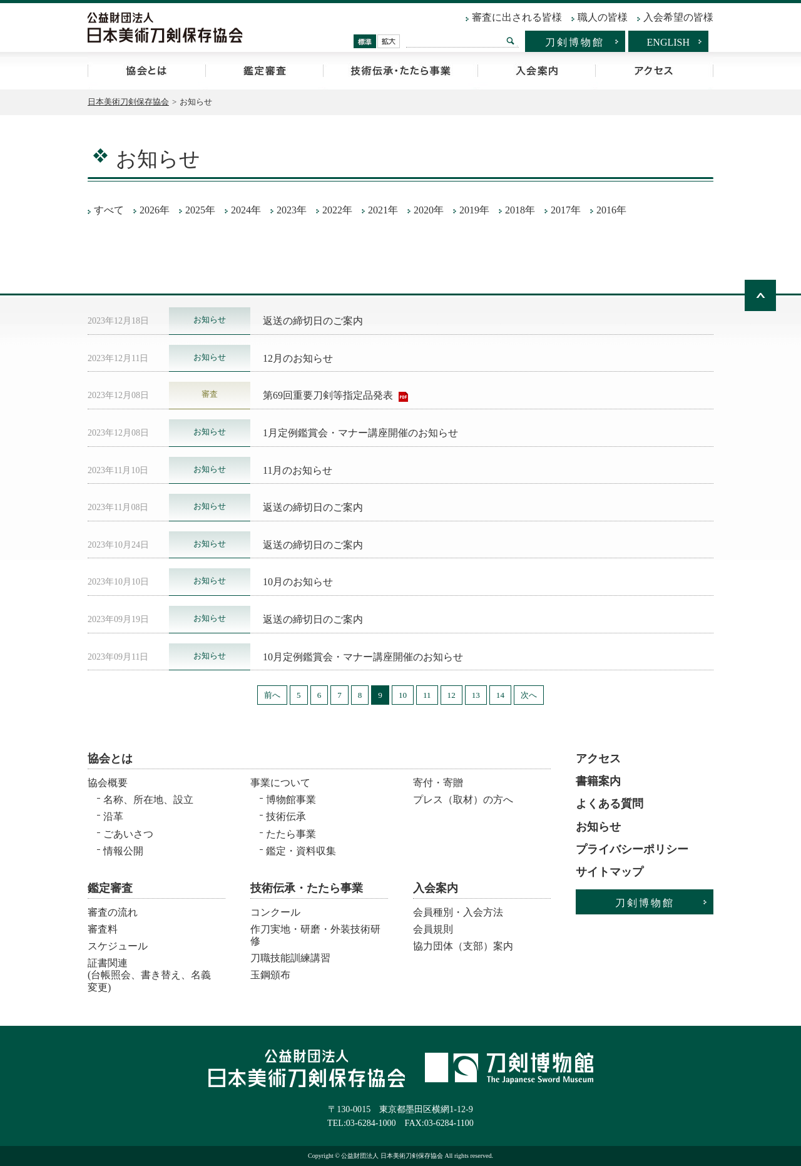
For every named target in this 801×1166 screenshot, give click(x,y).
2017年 (566, 210)
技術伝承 (286, 816)
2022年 (337, 210)
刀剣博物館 (575, 42)
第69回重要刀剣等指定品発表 (329, 395)
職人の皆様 (603, 17)
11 (427, 695)
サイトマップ (609, 872)
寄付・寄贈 (438, 782)
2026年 (155, 210)
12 (451, 695)
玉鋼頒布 (270, 974)
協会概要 (108, 782)
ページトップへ (760, 295)
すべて (109, 210)
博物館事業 (291, 799)
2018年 (520, 210)
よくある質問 (609, 803)
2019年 (474, 210)
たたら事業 (291, 834)
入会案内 (536, 70)
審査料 (103, 929)
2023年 (292, 210)
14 (500, 695)
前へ (272, 695)
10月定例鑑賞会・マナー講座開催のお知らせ (363, 657)
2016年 (611, 210)
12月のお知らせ (298, 358)
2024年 (246, 210)
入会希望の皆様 (678, 17)
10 (403, 695)
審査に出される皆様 (517, 17)
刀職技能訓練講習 (290, 958)
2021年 (383, 210)
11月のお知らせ (297, 470)
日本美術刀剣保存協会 (128, 101)
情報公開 (123, 851)
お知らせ (598, 827)
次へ (529, 695)
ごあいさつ (128, 834)
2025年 (200, 210)
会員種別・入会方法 (458, 912)
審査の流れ (113, 912)
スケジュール (118, 946)
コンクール (275, 912)
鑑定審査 (264, 70)
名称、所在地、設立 (148, 799)
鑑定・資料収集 (301, 851)
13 (476, 695)
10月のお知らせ (298, 581)
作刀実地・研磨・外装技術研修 (315, 935)
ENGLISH (668, 42)
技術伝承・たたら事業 (400, 70)
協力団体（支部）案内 (463, 946)
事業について (280, 782)
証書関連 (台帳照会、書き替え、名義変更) (149, 971)
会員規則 (433, 929)
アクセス (654, 70)
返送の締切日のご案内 (313, 320)
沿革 (113, 816)
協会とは (146, 70)
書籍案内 (598, 781)
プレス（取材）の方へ (463, 799)
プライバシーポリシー (632, 849)
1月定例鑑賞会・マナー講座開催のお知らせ (360, 432)
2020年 (429, 210)
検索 (511, 41)
